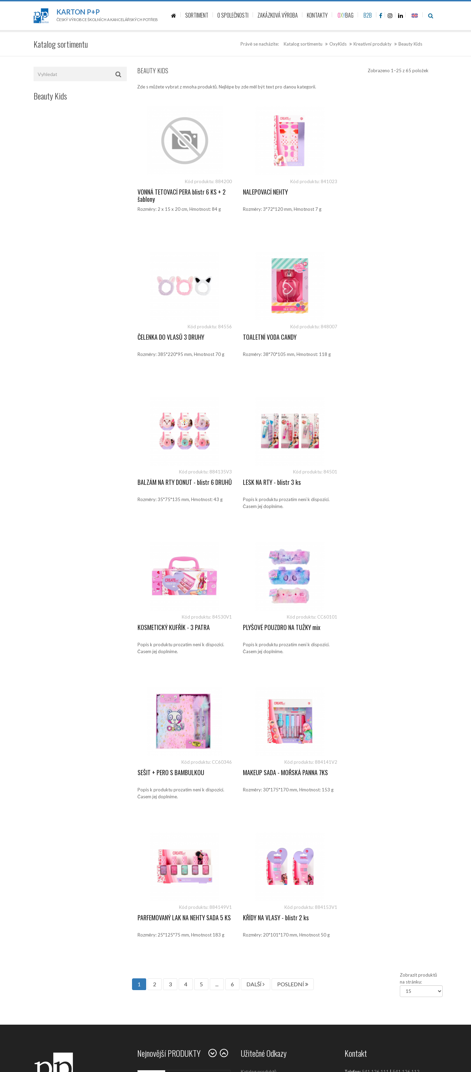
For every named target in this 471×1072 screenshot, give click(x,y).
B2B (368, 15)
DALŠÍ (255, 693)
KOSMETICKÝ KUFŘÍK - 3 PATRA (174, 482)
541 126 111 (375, 781)
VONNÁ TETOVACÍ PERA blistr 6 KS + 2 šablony (182, 195)
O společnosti (255, 828)
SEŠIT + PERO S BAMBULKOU (378, 482)
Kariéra (248, 859)
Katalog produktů (258, 781)
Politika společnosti (261, 928)
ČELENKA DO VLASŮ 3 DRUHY (378, 191)
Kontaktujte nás (257, 812)
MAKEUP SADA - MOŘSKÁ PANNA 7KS (180, 627)
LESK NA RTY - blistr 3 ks (373, 336)
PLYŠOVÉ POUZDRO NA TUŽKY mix (279, 482)
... (216, 693)
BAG (346, 15)
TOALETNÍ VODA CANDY (164, 336)
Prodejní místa (255, 843)
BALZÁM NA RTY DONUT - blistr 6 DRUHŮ (279, 340)
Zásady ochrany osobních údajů (272, 874)
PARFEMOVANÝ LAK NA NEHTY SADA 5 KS (284, 631)
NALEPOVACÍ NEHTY (263, 191)
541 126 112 (406, 781)
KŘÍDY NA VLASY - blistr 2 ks (377, 627)
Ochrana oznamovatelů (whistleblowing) (281, 912)
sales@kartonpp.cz (378, 788)
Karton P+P (78, 12)
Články (248, 797)
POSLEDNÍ (292, 693)
